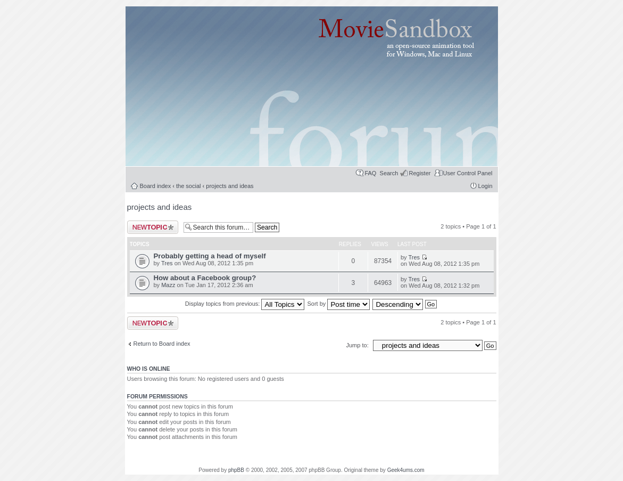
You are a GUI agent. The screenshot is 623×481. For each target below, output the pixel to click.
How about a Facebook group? (205, 278)
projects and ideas (229, 186)
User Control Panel (468, 173)
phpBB (236, 470)
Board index (155, 186)
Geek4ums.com (406, 470)
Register (419, 173)
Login (485, 186)
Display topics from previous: (245, 303)
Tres (167, 263)
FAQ (370, 173)
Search (389, 173)
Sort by (339, 303)
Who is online (148, 368)
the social (188, 186)
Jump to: (358, 345)
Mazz (168, 285)
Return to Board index (162, 343)
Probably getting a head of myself (210, 256)
